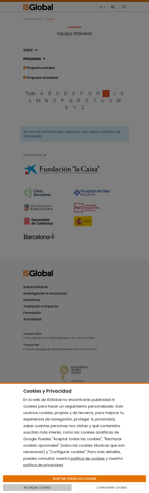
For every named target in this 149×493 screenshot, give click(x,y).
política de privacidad (43, 464)
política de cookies (88, 458)
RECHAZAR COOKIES (37, 488)
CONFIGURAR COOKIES (112, 488)
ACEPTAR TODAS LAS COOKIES (74, 479)
